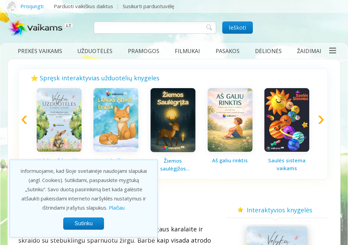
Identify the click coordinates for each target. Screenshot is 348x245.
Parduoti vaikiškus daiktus (83, 6)
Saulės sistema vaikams (287, 164)
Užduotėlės (94, 51)
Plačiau (117, 207)
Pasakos (227, 51)
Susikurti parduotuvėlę (148, 6)
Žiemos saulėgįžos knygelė (173, 164)
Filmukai (187, 51)
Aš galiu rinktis (230, 160)
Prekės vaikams (40, 51)
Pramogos (143, 51)
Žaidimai (309, 51)
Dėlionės (268, 51)
